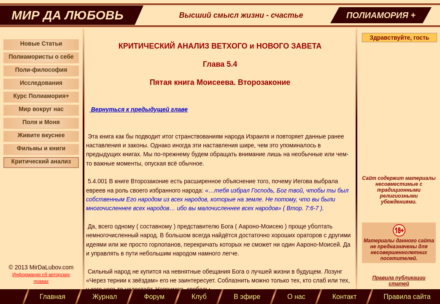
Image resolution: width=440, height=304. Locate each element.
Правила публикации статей (398, 281)
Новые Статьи (41, 43)
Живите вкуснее (41, 135)
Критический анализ (41, 161)
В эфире (247, 296)
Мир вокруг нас (41, 109)
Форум (154, 296)
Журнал (104, 296)
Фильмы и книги (41, 148)
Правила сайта (406, 296)
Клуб (199, 296)
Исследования (41, 82)
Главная (52, 296)
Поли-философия (41, 69)
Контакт (344, 296)
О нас (296, 296)
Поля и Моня (41, 122)
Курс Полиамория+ (41, 95)
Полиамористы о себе (40, 56)
